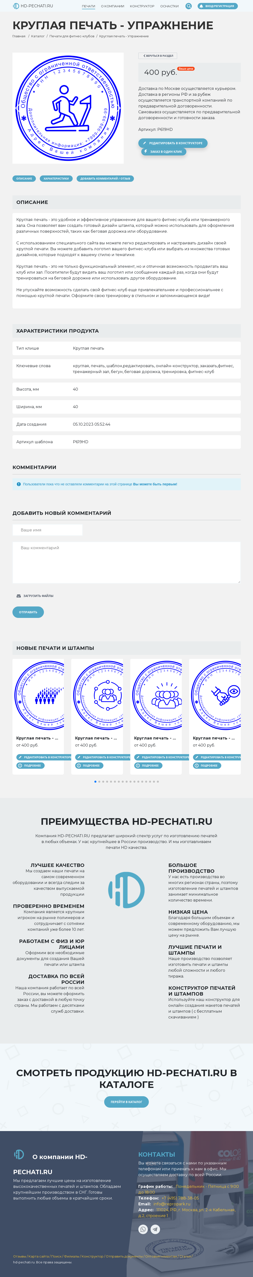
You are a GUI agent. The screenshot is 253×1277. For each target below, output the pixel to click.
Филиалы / (73, 1256)
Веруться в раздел (159, 56)
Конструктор (142, 6)
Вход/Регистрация (219, 6)
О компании (112, 6)
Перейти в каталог (126, 1102)
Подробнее (32, 765)
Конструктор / (94, 1256)
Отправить (28, 612)
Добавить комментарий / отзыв (105, 178)
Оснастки (169, 6)
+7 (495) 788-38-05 (180, 1198)
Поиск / (57, 1256)
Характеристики (56, 178)
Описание (24, 178)
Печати (88, 6)
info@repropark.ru (172, 1204)
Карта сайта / (40, 1256)
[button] (95, 782)
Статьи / (186, 1256)
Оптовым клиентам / (162, 1256)
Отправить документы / (125, 1256)
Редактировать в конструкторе (175, 143)
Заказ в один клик (166, 152)
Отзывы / (21, 1256)
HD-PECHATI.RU (29, 6)
